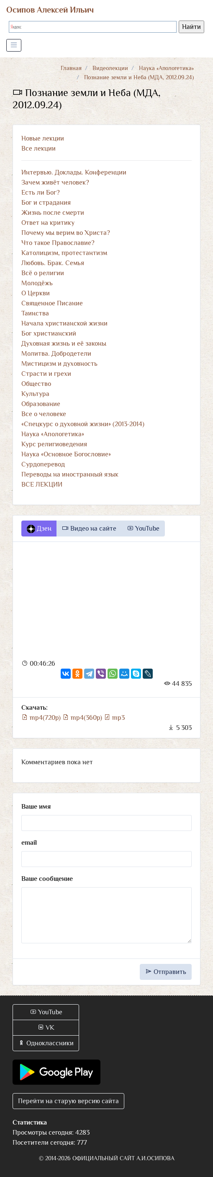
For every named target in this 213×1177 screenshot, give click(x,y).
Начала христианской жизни (64, 323)
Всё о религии (42, 273)
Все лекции (38, 148)
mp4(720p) (41, 717)
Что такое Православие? (58, 243)
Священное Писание (52, 303)
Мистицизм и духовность (59, 363)
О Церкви (35, 293)
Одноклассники (46, 1043)
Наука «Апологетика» (166, 68)
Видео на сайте (89, 528)
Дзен (39, 529)
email (29, 842)
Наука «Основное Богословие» (66, 454)
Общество (36, 384)
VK (45, 1027)
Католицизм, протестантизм (64, 253)
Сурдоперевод (43, 464)
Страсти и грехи (46, 374)
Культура (35, 394)
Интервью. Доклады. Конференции (73, 172)
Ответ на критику (47, 223)
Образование (40, 404)
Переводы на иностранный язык (69, 474)
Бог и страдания (46, 202)
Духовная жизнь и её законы (63, 343)
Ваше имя (36, 806)
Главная (71, 68)
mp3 (114, 717)
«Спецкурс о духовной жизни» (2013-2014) (82, 424)
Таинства (35, 313)
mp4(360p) (83, 717)
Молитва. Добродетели (56, 353)
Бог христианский (48, 333)
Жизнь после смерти (52, 212)
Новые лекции (42, 138)
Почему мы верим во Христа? (65, 233)
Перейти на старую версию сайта (68, 1101)
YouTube (143, 528)
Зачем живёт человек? (55, 182)
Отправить (165, 972)
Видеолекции (110, 68)
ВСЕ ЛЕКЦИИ (41, 484)
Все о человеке (43, 414)
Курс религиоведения (54, 444)
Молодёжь (37, 283)
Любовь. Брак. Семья (52, 263)
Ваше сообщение (47, 879)
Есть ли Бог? (40, 192)
